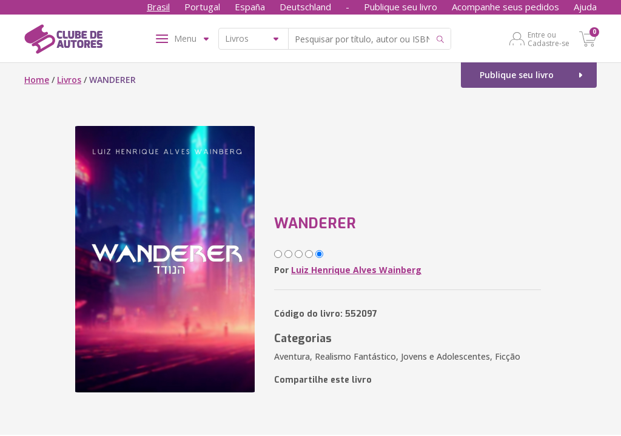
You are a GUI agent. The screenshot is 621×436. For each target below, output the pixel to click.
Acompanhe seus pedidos (505, 7)
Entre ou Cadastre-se (548, 39)
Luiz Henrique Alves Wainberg (356, 270)
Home (36, 79)
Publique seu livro (400, 7)
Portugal (202, 7)
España (250, 7)
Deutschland (305, 7)
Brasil (158, 7)
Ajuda (585, 7)
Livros (69, 79)
